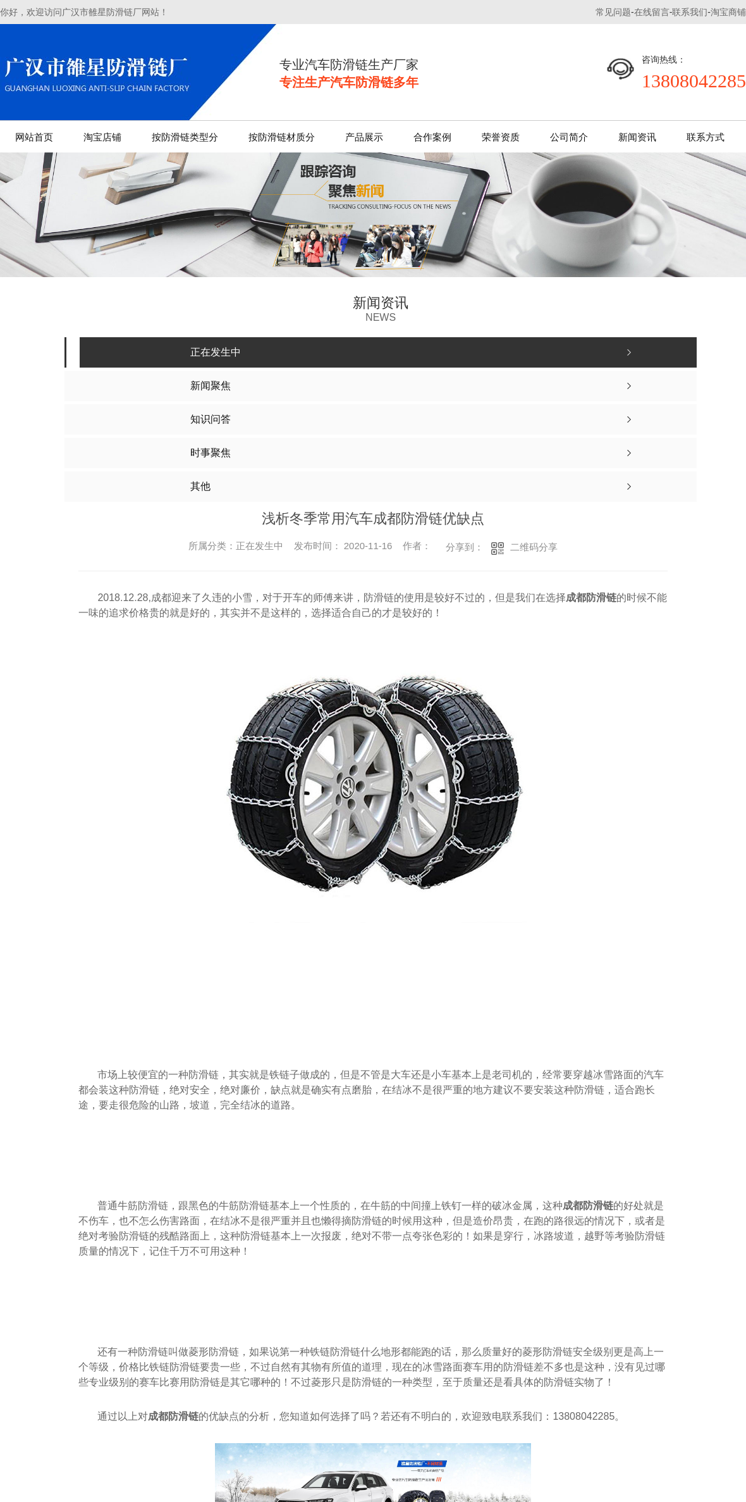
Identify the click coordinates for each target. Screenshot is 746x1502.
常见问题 (613, 12)
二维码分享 (534, 547)
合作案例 (432, 137)
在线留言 (652, 12)
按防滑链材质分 (281, 137)
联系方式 (706, 137)
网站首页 (34, 137)
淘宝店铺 (102, 137)
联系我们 (689, 12)
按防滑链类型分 (185, 137)
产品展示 (364, 137)
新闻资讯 (637, 137)
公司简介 (569, 137)
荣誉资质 (501, 137)
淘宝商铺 (728, 12)
